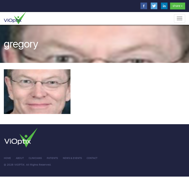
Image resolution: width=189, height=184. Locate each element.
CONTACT (92, 158)
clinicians (35, 158)
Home (7, 158)
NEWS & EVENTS (72, 158)
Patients (52, 158)
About (20, 158)
